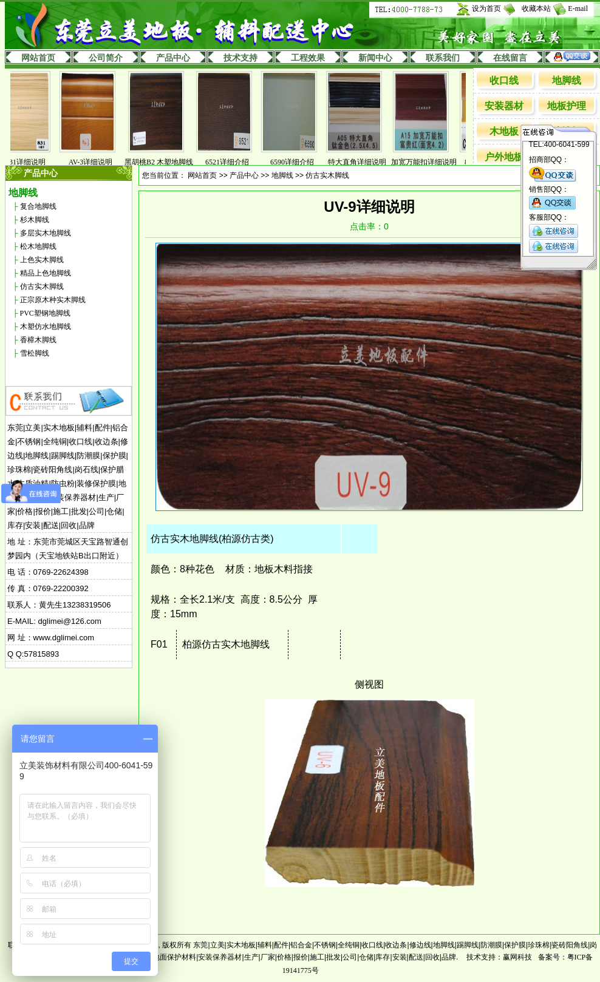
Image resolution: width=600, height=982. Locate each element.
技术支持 (240, 58)
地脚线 (566, 80)
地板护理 (566, 106)
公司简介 (106, 58)
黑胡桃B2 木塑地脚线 (168, 162)
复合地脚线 (38, 206)
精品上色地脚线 (45, 273)
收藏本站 (536, 8)
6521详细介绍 (236, 162)
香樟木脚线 (38, 340)
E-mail (578, 8)
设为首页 (486, 8)
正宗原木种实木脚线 (53, 300)
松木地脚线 (38, 246)
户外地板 (504, 157)
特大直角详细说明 (366, 162)
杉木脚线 (34, 219)
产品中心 (173, 58)
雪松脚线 (34, 353)
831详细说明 (35, 162)
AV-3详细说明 (100, 162)
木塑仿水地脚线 (45, 326)
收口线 (504, 80)
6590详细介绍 (301, 162)
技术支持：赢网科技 (499, 957)
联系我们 (443, 58)
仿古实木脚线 (42, 286)
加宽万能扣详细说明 (433, 162)
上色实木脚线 (42, 260)
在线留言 (510, 58)
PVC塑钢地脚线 (45, 313)
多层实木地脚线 (45, 233)
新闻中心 (375, 58)
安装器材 (504, 106)
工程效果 (308, 58)
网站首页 (38, 58)
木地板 (504, 131)
